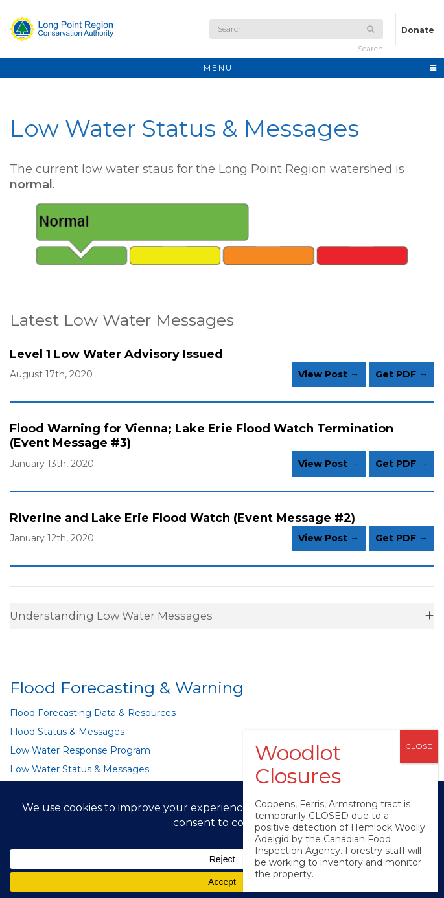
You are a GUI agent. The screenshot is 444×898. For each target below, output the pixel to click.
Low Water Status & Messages (79, 769)
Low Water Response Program (80, 750)
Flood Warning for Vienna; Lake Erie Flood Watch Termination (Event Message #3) (201, 435)
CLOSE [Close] (418, 746)
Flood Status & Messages (67, 731)
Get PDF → (401, 374)
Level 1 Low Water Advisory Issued (116, 354)
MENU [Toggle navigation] (321, 68)
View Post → (328, 374)
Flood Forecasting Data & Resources (93, 713)
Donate (417, 30)
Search (370, 39)
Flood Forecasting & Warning (127, 687)
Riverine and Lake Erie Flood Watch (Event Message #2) (182, 518)
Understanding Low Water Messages (111, 615)
